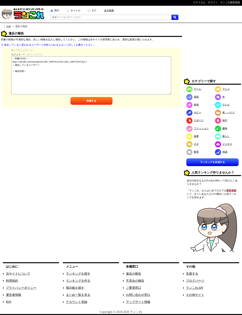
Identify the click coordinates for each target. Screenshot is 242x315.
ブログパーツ (195, 280)
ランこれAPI (194, 287)
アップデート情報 (138, 302)
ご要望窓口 (133, 287)
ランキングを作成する (212, 162)
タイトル (75, 10)
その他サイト (195, 294)
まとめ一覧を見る (78, 294)
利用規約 (12, 280)
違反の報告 (133, 273)
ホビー (193, 112)
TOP (8, 26)
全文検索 (109, 10)
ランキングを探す (78, 273)
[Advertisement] (212, 55)
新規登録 (231, 190)
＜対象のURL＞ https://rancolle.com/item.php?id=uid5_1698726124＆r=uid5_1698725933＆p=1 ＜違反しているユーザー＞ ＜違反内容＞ (91, 75)
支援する (192, 273)
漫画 (192, 96)
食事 (192, 136)
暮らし (222, 136)
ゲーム (193, 89)
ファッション (197, 128)
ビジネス (223, 144)
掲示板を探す (75, 287)
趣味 (221, 128)
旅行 (221, 120)
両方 (56, 10)
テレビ (222, 104)
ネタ (192, 144)
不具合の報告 (135, 280)
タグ (93, 10)
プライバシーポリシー (21, 287)
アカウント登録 (76, 302)
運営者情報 (13, 294)
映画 (192, 104)
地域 (221, 151)
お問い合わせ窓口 (138, 294)
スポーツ (195, 120)
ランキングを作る (78, 280)
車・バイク (225, 112)
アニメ (222, 89)
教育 (192, 151)
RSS (8, 301)
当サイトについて (18, 273)
